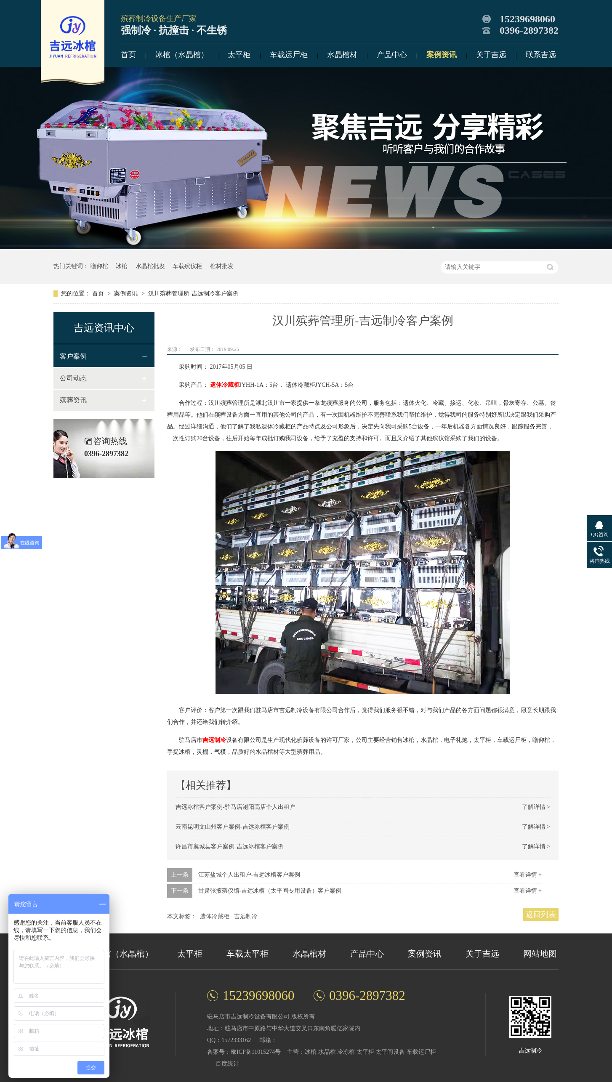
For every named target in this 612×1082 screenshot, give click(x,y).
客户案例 (73, 356)
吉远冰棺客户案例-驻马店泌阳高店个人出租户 (235, 807)
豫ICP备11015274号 (256, 1052)
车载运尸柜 (289, 55)
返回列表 (541, 914)
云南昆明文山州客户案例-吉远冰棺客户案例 (233, 827)
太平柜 (239, 55)
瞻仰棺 (99, 266)
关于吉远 (491, 55)
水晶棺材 (342, 55)
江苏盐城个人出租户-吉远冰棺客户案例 (249, 875)
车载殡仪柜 (187, 266)
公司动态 (73, 378)
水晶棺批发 (150, 266)
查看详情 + (528, 875)
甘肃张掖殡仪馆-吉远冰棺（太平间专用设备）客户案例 (270, 891)
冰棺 (122, 266)
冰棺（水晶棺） (181, 55)
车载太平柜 (247, 953)
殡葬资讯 (73, 400)
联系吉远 (541, 55)
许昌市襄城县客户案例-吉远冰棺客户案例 (230, 846)
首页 (128, 55)
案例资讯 (441, 55)
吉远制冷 (214, 740)
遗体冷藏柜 (224, 385)
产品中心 (392, 55)
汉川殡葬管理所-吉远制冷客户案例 (193, 293)
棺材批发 (222, 266)
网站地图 (540, 953)
